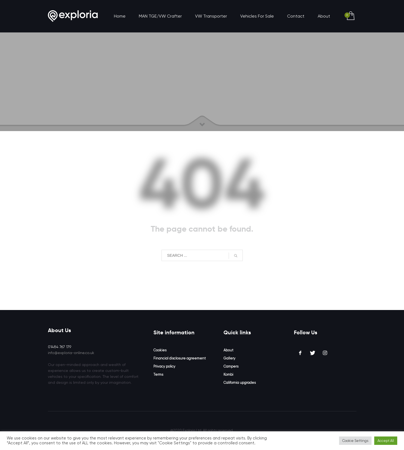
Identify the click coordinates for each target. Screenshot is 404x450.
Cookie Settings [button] (355, 441)
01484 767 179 (59, 347)
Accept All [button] (385, 441)
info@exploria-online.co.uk (71, 353)
